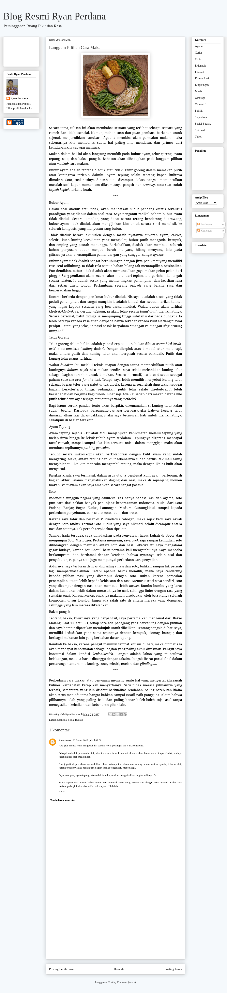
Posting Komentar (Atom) (122, 982)
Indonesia (61, 719)
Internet (199, 72)
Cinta (198, 59)
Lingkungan (202, 84)
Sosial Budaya (75, 719)
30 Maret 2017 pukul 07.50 (87, 740)
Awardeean (65, 740)
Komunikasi (202, 78)
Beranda (119, 969)
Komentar (204, 230)
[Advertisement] (115, 927)
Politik (198, 110)
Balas (62, 791)
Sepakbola (201, 117)
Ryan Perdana (19, 98)
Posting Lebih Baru (61, 969)
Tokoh (198, 136)
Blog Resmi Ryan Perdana (54, 16)
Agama (199, 46)
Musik (198, 91)
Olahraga (200, 97)
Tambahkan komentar (63, 800)
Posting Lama (173, 969)
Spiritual (200, 130)
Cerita (198, 52)
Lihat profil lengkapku (19, 108)
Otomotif (200, 104)
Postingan (204, 224)
